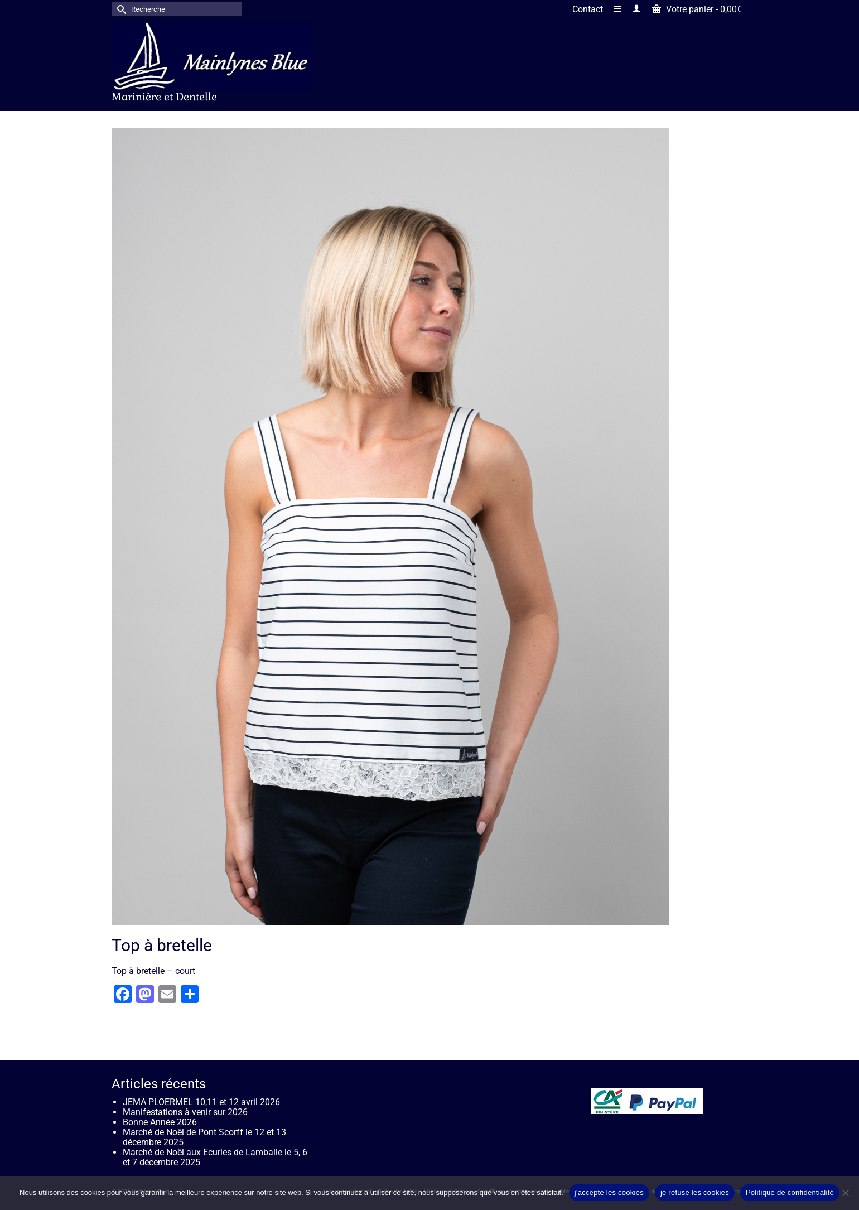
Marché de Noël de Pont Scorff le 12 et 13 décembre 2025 (204, 1137)
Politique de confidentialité (790, 1192)
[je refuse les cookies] (845, 1192)
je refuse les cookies (694, 1192)
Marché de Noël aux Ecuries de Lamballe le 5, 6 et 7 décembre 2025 (215, 1157)
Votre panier (697, 9)
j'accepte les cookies (609, 1192)
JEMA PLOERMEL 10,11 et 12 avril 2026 (201, 1102)
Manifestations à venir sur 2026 (185, 1112)
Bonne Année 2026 (160, 1122)
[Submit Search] (120, 9)
